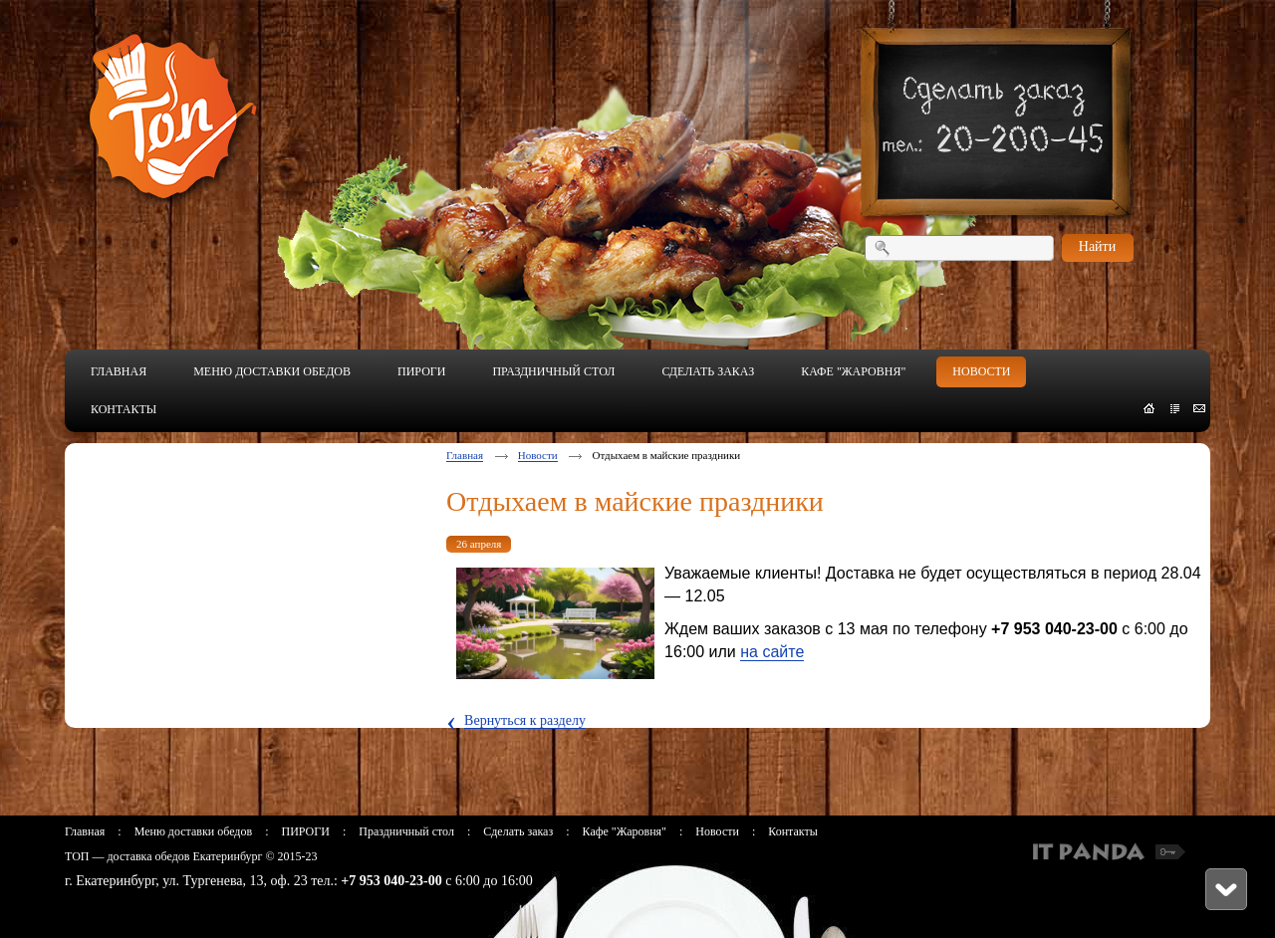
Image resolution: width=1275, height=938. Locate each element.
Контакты (793, 831)
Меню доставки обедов (193, 831)
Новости (538, 455)
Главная (464, 455)
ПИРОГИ (305, 831)
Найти (1097, 246)
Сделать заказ (518, 831)
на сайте (772, 651)
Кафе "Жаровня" (624, 831)
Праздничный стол (406, 831)
